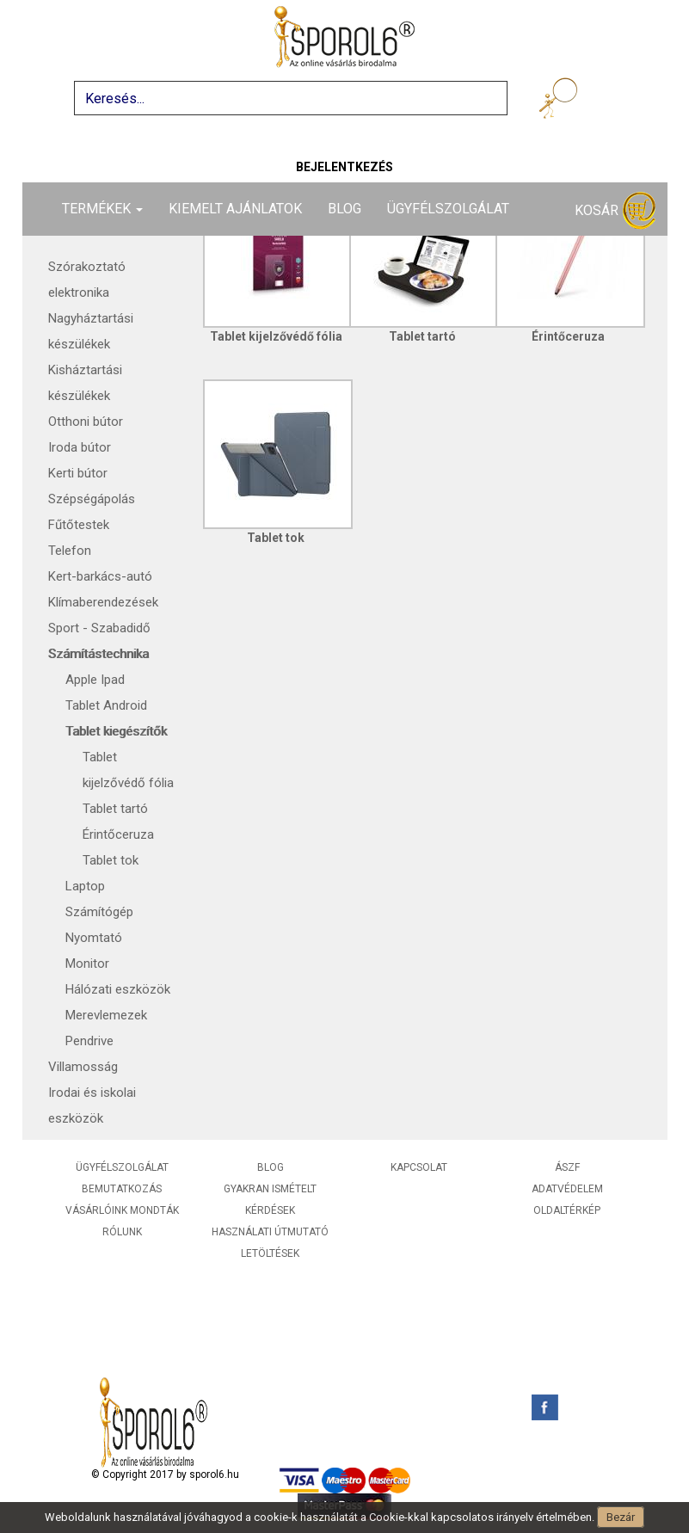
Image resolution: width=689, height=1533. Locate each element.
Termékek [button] (102, 208)
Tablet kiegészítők (116, 731)
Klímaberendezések (103, 602)
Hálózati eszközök (117, 989)
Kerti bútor (78, 473)
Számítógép (99, 912)
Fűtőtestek (78, 525)
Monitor (87, 963)
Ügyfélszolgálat (448, 208)
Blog (344, 208)
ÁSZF (567, 1167)
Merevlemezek (106, 1015)
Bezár (620, 1517)
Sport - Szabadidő (99, 628)
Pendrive (89, 1041)
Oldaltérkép (566, 1210)
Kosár (615, 211)
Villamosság (83, 1066)
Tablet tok (110, 860)
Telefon (69, 550)
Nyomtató (93, 937)
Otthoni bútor (85, 421)
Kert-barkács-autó (100, 576)
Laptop (85, 886)
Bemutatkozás (122, 1189)
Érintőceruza (118, 834)
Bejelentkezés (344, 167)
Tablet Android (106, 705)
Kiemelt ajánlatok (235, 208)
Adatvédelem (567, 1189)
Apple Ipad (95, 679)
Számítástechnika (98, 654)
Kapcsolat (419, 1167)
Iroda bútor (79, 447)
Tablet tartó (115, 808)
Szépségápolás (91, 499)
